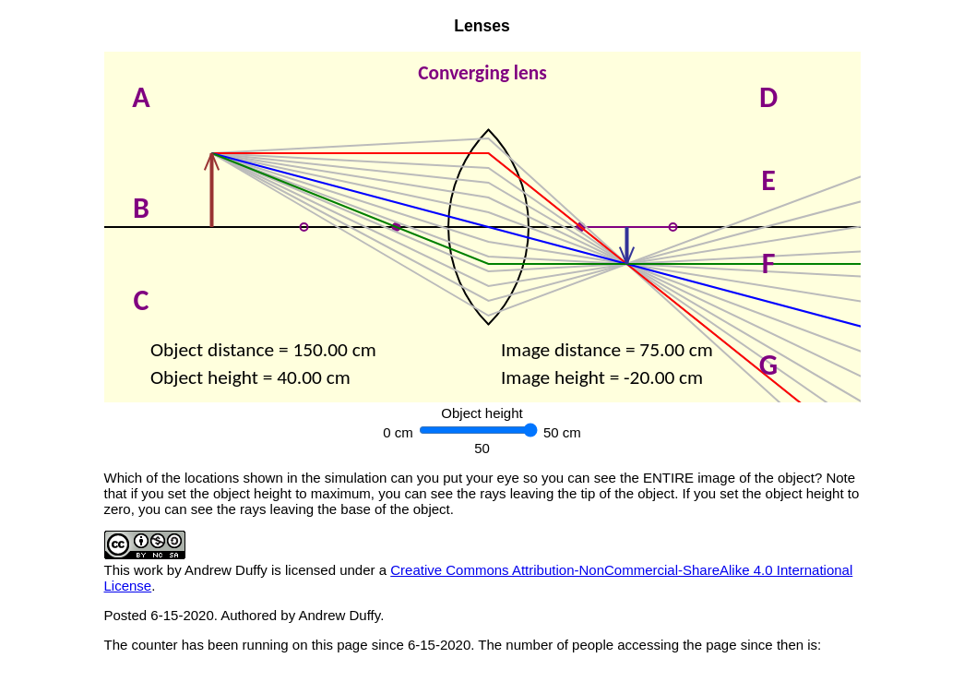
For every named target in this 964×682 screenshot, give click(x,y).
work (148, 570)
